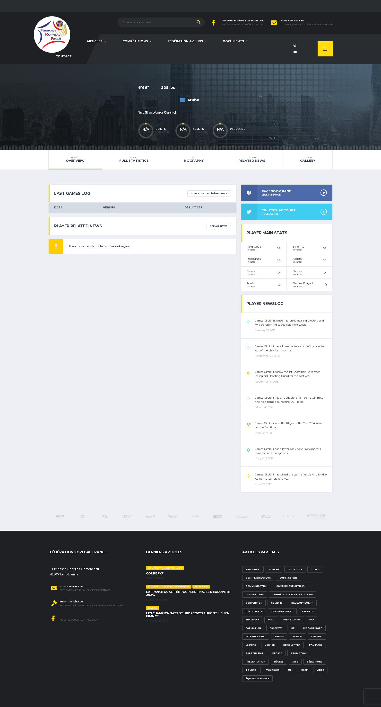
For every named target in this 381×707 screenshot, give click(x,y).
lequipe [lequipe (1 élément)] (251, 645)
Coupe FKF (155, 573)
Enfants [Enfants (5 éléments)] (308, 611)
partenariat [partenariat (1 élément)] (255, 653)
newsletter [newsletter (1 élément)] (291, 645)
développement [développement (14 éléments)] (282, 611)
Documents (233, 41)
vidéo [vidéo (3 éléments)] (320, 670)
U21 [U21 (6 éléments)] (290, 670)
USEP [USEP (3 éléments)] (304, 670)
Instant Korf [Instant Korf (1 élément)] (312, 628)
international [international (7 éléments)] (256, 636)
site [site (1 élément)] (295, 661)
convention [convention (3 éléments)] (254, 602)
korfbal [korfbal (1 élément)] (317, 636)
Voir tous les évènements (209, 193)
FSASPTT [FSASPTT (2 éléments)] (276, 628)
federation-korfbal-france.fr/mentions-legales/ (91, 605)
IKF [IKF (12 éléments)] (292, 628)
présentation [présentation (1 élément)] (255, 661)
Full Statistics (134, 159)
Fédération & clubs (185, 41)
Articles (94, 41)
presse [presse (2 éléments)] (277, 653)
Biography (193, 159)
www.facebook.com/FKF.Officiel (243, 24)
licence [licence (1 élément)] (270, 645)
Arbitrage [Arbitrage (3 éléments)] (253, 569)
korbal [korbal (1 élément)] (298, 636)
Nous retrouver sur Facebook (74, 618)
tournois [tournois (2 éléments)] (272, 670)
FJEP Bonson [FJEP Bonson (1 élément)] (292, 619)
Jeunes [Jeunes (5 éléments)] (279, 636)
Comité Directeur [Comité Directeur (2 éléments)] (258, 577)
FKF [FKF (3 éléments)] (311, 619)
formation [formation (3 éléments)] (253, 628)
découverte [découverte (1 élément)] (254, 611)
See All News (218, 226)
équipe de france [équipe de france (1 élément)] (257, 678)
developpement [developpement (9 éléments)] (302, 602)
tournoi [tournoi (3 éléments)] (251, 670)
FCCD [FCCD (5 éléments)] (271, 619)
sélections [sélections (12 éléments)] (314, 661)
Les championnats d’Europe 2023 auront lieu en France (187, 614)
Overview (75, 159)
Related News (251, 159)
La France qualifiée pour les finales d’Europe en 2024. (188, 593)
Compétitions (135, 41)
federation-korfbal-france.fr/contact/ (85, 590)
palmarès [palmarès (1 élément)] (315, 645)
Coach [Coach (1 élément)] (315, 569)
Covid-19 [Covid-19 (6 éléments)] (277, 602)
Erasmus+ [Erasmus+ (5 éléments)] (252, 619)
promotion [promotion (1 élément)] (299, 653)
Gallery (308, 159)
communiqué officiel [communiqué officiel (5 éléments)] (290, 586)
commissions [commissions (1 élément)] (288, 577)
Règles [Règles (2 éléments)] (279, 661)
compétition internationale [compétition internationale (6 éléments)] (292, 594)
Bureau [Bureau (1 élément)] (274, 569)
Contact (64, 56)
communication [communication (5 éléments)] (257, 586)
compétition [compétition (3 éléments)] (255, 594)
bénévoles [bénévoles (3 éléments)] (295, 569)
